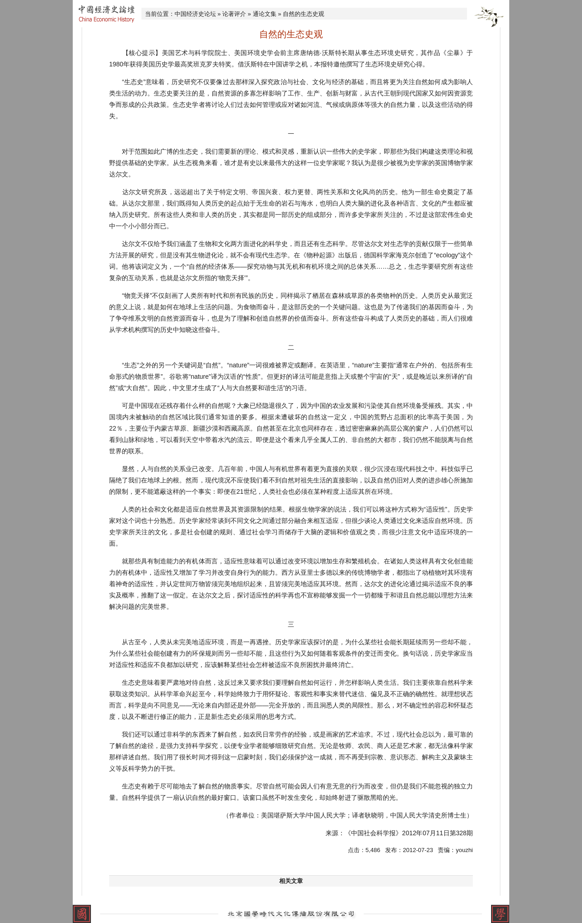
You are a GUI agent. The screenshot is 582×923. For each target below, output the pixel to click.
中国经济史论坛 (195, 13)
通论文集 (264, 13)
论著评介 (234, 13)
